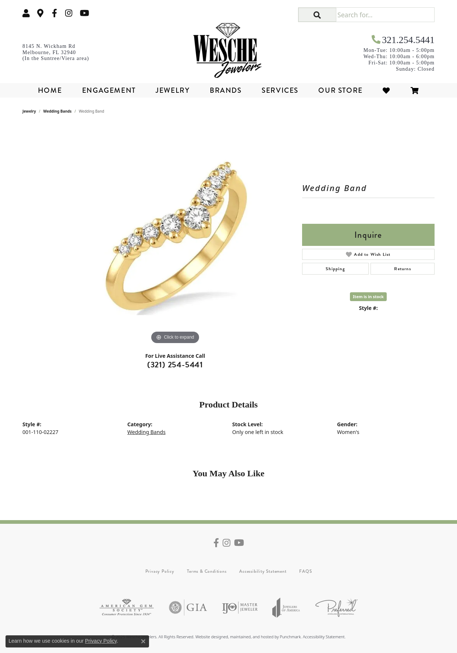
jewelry (29, 111)
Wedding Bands (57, 111)
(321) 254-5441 (175, 365)
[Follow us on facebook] (54, 13)
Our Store (340, 90)
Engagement (109, 90)
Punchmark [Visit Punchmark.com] (290, 636)
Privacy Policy (159, 571)
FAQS (305, 571)
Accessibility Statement (262, 571)
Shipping (335, 268)
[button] (317, 15)
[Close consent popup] (143, 641)
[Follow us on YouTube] (84, 13)
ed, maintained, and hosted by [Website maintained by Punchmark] (251, 636)
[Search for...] (385, 15)
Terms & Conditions (206, 571)
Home (50, 90)
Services (280, 90)
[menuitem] (126, 607)
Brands (226, 90)
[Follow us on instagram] (68, 13)
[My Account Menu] (26, 13)
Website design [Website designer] (209, 636)
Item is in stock (368, 296)
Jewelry (172, 90)
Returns (402, 268)
